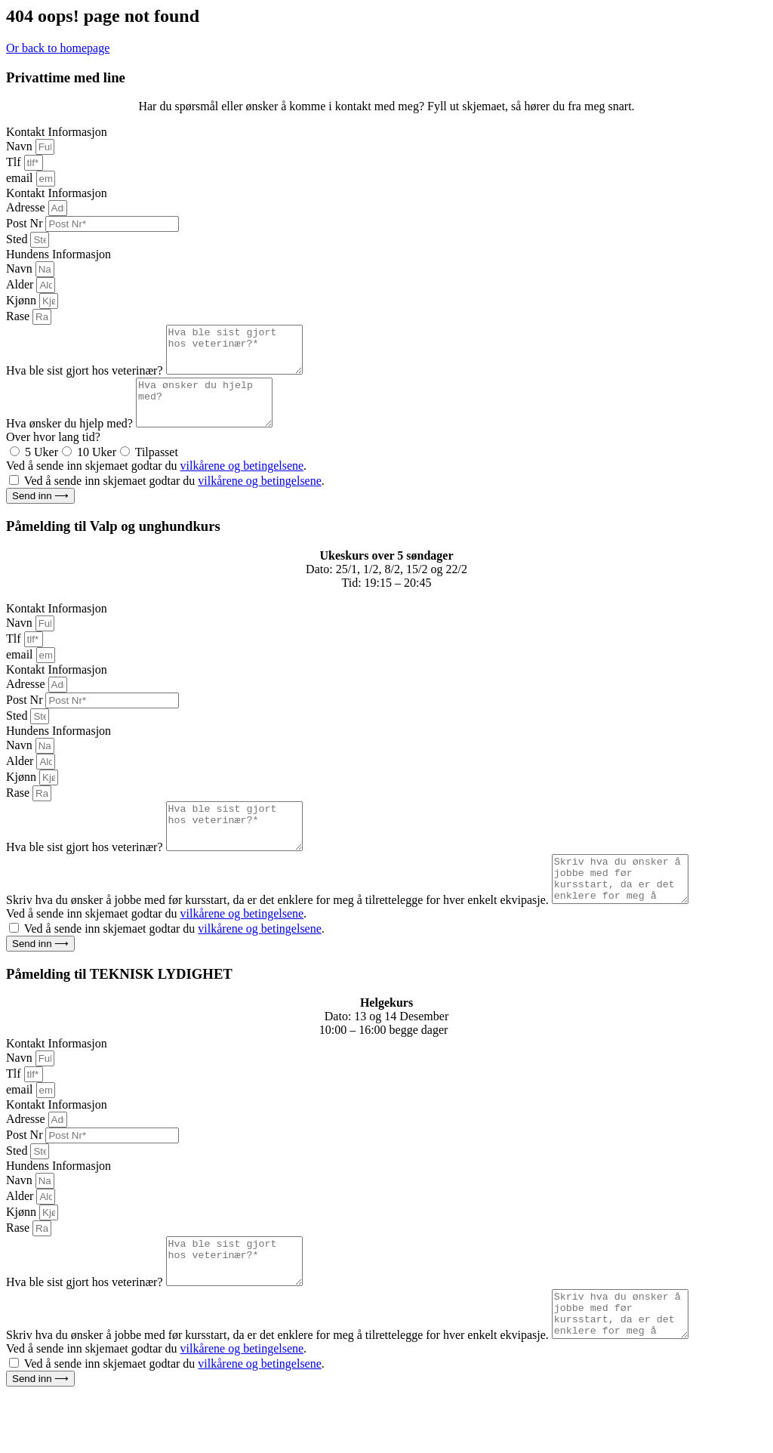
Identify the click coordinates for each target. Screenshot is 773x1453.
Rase (19, 316)
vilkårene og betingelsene (242, 483)
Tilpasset (156, 470)
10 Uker (96, 470)
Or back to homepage (57, 48)
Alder (21, 284)
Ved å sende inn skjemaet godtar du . (156, 483)
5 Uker (41, 470)
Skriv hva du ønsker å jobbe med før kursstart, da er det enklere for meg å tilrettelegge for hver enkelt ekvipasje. (279, 936)
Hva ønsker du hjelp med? (71, 441)
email (21, 177)
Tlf (15, 162)
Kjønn (22, 300)
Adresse (27, 207)
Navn (20, 146)
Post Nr (25, 223)
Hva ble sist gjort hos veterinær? (86, 379)
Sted (18, 239)
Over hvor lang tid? (53, 455)
